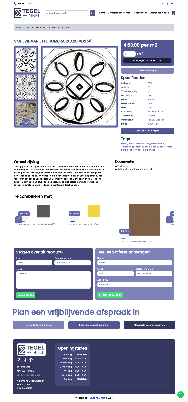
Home (102, 12)
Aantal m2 (102, 279)
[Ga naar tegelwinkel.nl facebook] (25, 360)
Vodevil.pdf (122, 166)
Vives (26, 27)
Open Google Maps (28, 374)
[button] (26, 122)
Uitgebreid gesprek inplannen (149, 325)
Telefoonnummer (63, 258)
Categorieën (140, 12)
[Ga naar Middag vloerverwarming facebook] (168, 4)
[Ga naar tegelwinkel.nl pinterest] (31, 360)
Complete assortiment (119, 12)
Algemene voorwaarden (30, 380)
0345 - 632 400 (23, 3)
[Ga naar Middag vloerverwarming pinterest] (172, 4)
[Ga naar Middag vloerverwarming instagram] (163, 4)
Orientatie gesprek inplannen (94, 325)
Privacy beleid (25, 384)
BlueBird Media (97, 397)
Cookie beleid (24, 388)
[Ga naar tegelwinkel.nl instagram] (20, 360)
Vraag (19, 268)
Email (18, 258)
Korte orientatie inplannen (38, 325)
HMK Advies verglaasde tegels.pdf (134, 169)
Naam (100, 258)
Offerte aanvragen (159, 12)
